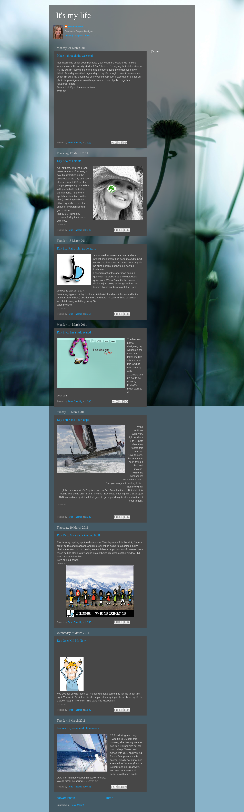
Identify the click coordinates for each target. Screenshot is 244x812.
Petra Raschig (75, 26)
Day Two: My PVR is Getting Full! (78, 535)
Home (109, 798)
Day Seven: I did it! (69, 161)
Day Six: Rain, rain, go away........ (77, 248)
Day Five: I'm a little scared (74, 332)
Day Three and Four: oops (73, 419)
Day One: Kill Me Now (71, 640)
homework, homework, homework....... (80, 728)
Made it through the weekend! (75, 55)
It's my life (73, 15)
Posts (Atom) (77, 805)
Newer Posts (66, 798)
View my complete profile (77, 35)
